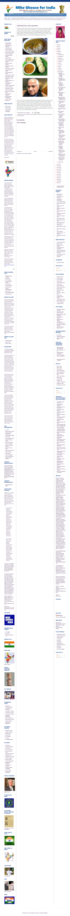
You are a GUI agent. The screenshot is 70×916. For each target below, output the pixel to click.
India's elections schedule (60, 405)
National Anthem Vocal (9, 431)
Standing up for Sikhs (9, 76)
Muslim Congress (59, 627)
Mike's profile (59, 367)
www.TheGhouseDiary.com (37, 19)
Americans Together (20, 18)
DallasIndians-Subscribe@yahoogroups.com (60, 562)
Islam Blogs (59, 641)
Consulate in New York (9, 714)
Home (35, 151)
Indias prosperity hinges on (8, 46)
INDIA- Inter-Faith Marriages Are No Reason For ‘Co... (62, 98)
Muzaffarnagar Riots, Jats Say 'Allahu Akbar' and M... (61, 132)
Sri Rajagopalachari (9, 739)
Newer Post (19, 151)
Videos (26, 18)
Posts (58, 268)
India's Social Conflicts (9, 52)
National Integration (9, 53)
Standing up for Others (9, 756)
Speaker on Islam (60, 383)
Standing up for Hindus (9, 74)
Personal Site (8, 748)
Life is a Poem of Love (9, 59)
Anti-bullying (7, 632)
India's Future (59, 243)
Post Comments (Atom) (26, 153)
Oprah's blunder (8, 99)
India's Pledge (8, 57)
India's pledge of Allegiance (8, 83)
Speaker (14, 18)
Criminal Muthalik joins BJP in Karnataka (61, 440)
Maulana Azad (8, 733)
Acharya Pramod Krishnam (8, 277)
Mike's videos (59, 369)
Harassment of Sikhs (9, 88)
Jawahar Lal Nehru (9, 732)
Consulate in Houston (9, 712)
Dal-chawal (24, 114)
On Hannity (59, 638)
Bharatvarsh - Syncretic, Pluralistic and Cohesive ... (61, 84)
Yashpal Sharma (8, 293)
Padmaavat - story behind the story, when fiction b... (61, 155)
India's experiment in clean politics (61, 454)
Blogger (45, 912)
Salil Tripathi (59, 335)
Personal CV (7, 745)
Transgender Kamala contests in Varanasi (61, 430)
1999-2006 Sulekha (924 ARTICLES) (60, 187)
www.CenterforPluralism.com (33, 18)
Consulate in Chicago (9, 711)
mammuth (37, 912)
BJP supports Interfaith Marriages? (60, 147)
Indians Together (8, 49)
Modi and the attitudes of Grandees (61, 472)
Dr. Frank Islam (8, 280)
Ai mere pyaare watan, (61, 201)
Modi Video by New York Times (60, 402)
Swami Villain (8, 342)
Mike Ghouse (40, 114)
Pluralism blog (59, 379)
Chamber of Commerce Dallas (8, 707)
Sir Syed (7, 737)
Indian (32, 114)
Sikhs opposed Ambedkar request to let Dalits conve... (61, 124)
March (59, 70)
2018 (58, 53)
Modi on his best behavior (60, 246)
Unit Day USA (8, 770)
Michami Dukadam (9, 89)
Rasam (51, 114)
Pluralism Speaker (9, 758)
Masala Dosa (35, 114)
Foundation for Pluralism (8, 766)
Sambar (22, 115)
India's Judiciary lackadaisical (8, 44)
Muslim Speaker (8, 759)
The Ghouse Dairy (9, 749)
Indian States (8, 453)
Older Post (51, 151)
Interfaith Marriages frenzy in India (61, 139)
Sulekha (57, 628)
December (60, 54)
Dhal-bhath (28, 114)
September (60, 59)
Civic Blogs (59, 647)
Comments (59, 270)
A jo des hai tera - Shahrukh (60, 197)
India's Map (7, 436)
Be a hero (7, 633)
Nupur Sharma (8, 290)
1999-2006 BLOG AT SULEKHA (61, 360)
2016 (58, 165)
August (59, 61)
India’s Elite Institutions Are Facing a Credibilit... (61, 75)
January (59, 162)
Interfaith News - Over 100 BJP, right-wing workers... (61, 143)
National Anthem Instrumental (8, 433)
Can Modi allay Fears (61, 242)
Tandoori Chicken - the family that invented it (61, 158)
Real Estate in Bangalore (8, 723)
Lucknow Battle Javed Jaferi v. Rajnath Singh (61, 425)
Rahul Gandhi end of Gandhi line (61, 407)
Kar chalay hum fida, (61, 218)
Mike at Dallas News (61, 372)
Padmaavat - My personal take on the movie (61, 151)
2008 (58, 179)
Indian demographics (9, 456)
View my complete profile (60, 617)
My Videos (59, 640)
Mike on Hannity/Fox (61, 376)
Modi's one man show (61, 447)
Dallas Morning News (9, 753)
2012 (58, 172)
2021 (58, 48)
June (59, 64)
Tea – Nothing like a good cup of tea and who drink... (62, 105)
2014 (58, 169)
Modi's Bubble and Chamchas (60, 248)
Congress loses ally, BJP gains (61, 459)
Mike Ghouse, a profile (9, 68)
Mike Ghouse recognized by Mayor (61, 322)
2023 (58, 46)
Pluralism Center (8, 721)
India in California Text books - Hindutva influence (61, 116)
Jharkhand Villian (8, 340)
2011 (58, 174)
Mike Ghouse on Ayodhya (60, 317)
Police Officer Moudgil (9, 292)
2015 (58, 167)
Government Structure (9, 450)
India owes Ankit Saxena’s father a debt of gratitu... (62, 120)
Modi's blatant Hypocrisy (59, 438)
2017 (58, 164)
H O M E (7, 429)
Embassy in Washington (7, 716)
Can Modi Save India (61, 254)
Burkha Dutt (7, 278)
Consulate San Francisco (8, 709)
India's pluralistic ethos (9, 51)
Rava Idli (19, 115)
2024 (58, 44)
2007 (58, 181)
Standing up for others (61, 384)
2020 (58, 49)
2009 (58, 177)
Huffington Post (8, 755)
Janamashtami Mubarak (8, 94)
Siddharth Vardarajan (61, 336)
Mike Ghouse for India (9, 719)
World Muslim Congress (8, 763)
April (59, 68)
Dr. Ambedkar (8, 736)
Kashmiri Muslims (8, 285)
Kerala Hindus (8, 287)
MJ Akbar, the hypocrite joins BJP (60, 435)
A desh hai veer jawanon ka (60, 195)
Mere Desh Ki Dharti (61, 222)
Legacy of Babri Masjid (9, 85)
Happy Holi (7, 100)
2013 (58, 170)
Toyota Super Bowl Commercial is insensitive (61, 136)
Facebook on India (60, 262)
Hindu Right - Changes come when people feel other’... (61, 80)
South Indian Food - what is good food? (62, 102)
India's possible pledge (9, 435)
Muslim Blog (59, 377)
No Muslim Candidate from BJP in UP (61, 418)
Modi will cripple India (61, 250)
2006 (58, 182)
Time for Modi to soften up (60, 457)
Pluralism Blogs (60, 637)
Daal (21, 114)
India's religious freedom (61, 112)
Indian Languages (8, 454)
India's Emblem (8, 451)
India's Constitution (9, 443)
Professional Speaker (9, 761)
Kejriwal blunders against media (60, 462)
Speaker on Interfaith (61, 381)
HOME (5, 18)
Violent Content (8, 343)
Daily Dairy (59, 646)
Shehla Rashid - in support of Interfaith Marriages (61, 94)
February (60, 71)
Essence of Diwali (8, 86)
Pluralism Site (59, 380)
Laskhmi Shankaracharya (8, 289)
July (59, 63)
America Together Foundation (8, 768)
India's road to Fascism (59, 256)
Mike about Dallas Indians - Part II (60, 312)
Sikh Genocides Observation (8, 97)
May (59, 66)
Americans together (60, 370)
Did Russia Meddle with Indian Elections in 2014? (61, 89)
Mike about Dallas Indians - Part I (60, 327)
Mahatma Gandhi (8, 730)
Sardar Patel (7, 735)
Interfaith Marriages (9, 746)
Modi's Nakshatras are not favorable (61, 452)
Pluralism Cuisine (46, 114)
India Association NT (9, 718)
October (59, 58)
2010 (58, 175)
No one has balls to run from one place (60, 428)
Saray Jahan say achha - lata (60, 224)
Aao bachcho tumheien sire (59, 200)
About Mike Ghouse (9, 442)
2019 (58, 51)
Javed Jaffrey (8, 284)
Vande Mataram (60, 231)
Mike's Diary (59, 366)
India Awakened (8, 48)
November (60, 56)
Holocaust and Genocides (8, 772)
